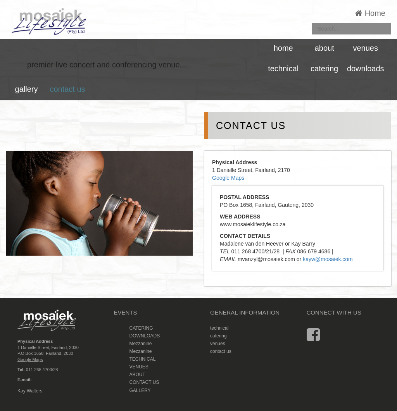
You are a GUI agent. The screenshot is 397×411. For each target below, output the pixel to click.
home (283, 48)
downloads (365, 68)
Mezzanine (140, 343)
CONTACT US (144, 382)
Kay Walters (29, 391)
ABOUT (137, 374)
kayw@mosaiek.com (328, 259)
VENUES (138, 367)
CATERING (141, 328)
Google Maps (228, 178)
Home (370, 13)
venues (365, 48)
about (324, 48)
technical (283, 68)
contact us (67, 89)
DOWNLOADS (144, 336)
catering (324, 68)
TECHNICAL (142, 359)
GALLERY (140, 390)
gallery (26, 89)
